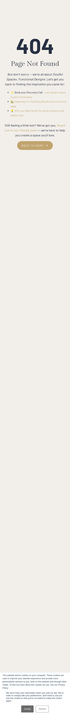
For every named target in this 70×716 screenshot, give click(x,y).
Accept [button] (27, 709)
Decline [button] (42, 709)
